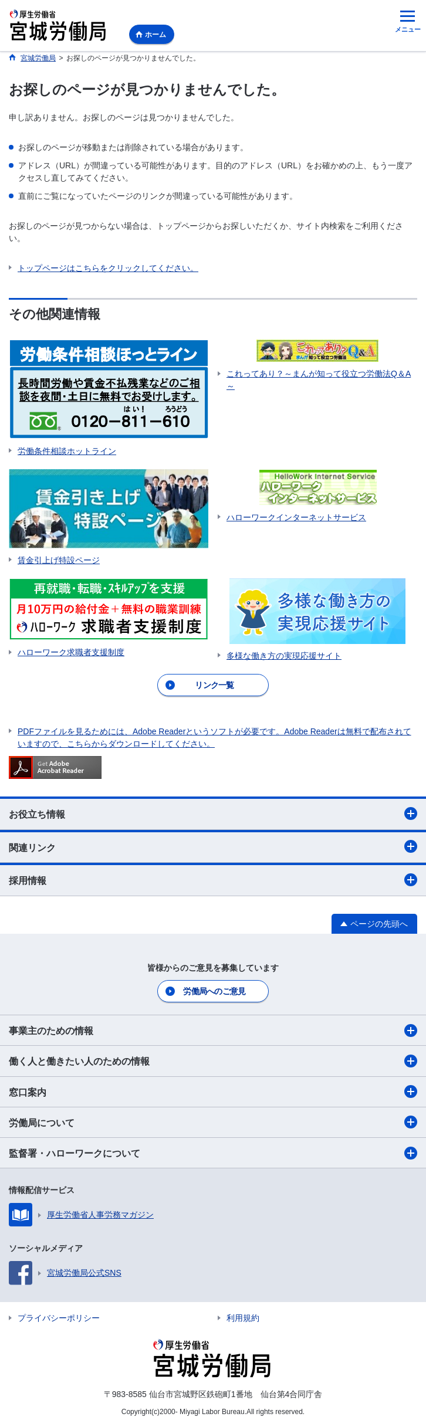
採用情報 (213, 879)
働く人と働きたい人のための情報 (213, 1061)
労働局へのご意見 (214, 991)
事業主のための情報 (213, 1030)
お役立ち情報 (213, 813)
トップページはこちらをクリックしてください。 (108, 268)
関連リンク (213, 846)
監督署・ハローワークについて (213, 1153)
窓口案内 (213, 1091)
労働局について (213, 1122)
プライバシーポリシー (59, 1318)
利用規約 (242, 1318)
